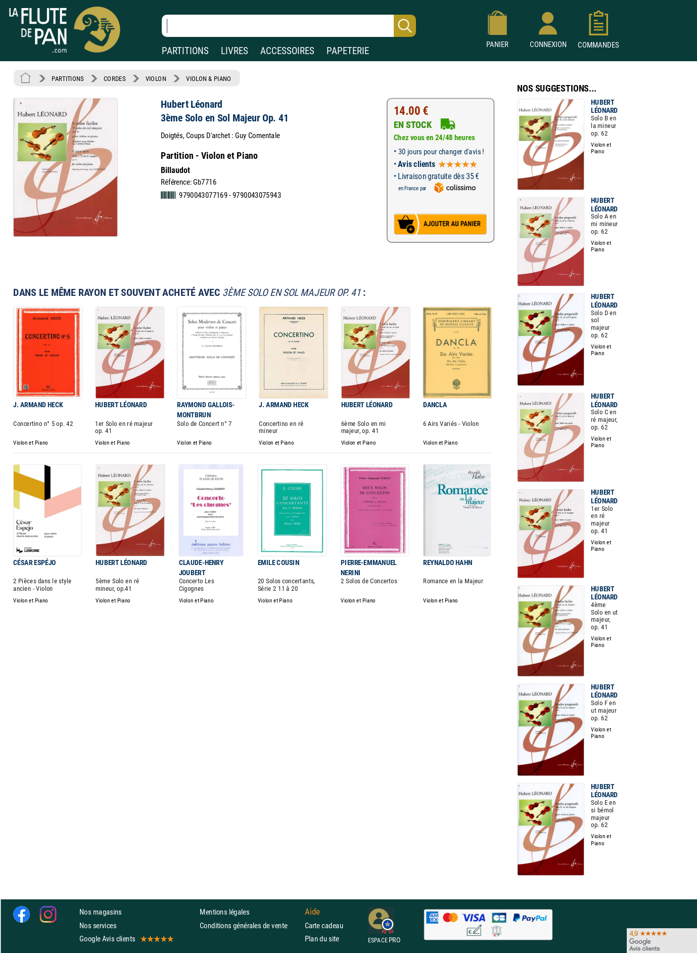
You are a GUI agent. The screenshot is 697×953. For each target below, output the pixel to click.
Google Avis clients (125, 938)
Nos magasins (100, 911)
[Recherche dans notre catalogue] (289, 26)
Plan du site (322, 938)
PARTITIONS (185, 51)
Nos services (97, 925)
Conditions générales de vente (250, 925)
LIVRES (234, 51)
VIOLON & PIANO (208, 78)
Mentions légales (224, 911)
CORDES (114, 78)
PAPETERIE (348, 51)
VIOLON (156, 78)
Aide (312, 912)
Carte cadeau (324, 925)
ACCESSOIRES (287, 51)
